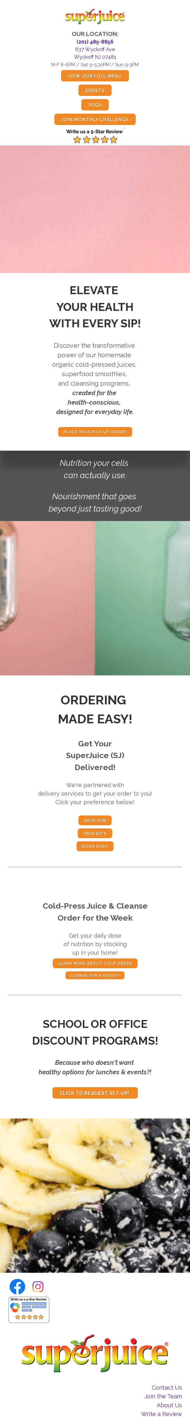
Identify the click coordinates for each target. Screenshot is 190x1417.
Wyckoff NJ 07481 (95, 57)
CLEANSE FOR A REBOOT (95, 976)
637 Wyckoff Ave (95, 49)
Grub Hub (95, 820)
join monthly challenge (95, 119)
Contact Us (167, 1387)
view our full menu (95, 76)
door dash (95, 846)
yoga (95, 105)
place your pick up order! (95, 432)
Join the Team (163, 1396)
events (95, 90)
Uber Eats (95, 833)
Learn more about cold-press (95, 963)
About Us (169, 1405)
